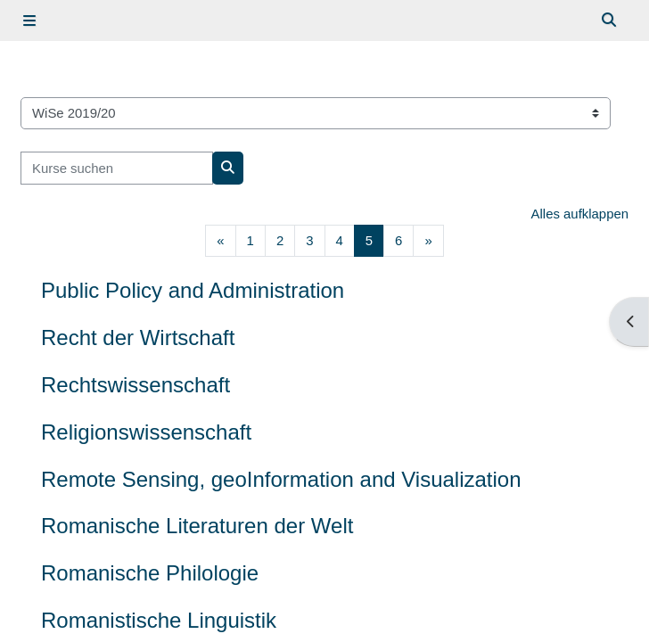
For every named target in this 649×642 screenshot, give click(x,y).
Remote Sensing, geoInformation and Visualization (281, 479)
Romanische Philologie (150, 573)
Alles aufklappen (579, 214)
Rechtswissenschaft (135, 385)
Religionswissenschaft (146, 432)
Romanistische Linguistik (158, 620)
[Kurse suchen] (117, 168)
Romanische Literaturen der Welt (197, 526)
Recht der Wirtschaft (137, 337)
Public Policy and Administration (192, 290)
